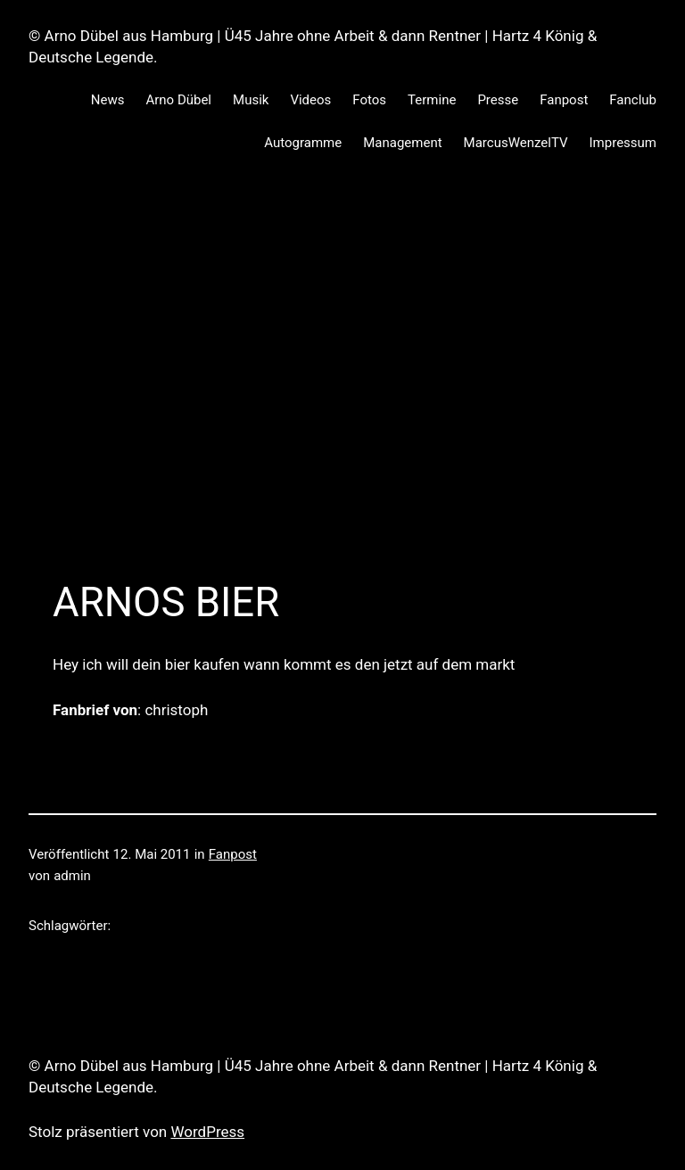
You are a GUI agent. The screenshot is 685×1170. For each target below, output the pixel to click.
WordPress (207, 1132)
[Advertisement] (342, 364)
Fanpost (233, 854)
